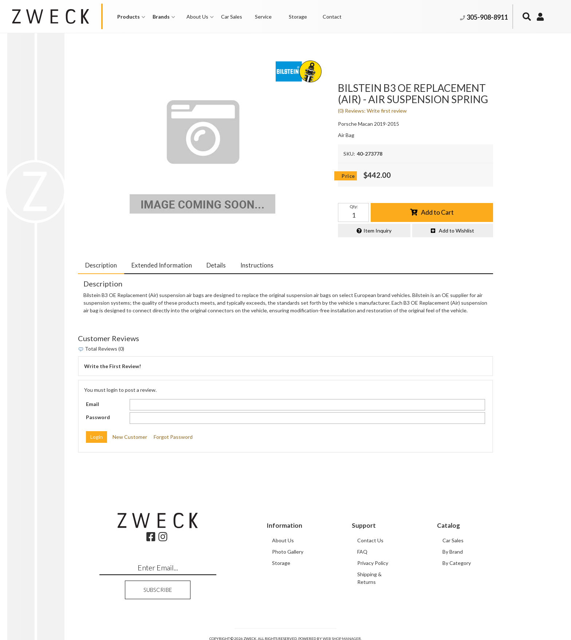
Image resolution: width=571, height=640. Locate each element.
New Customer (130, 437)
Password (98, 417)
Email (92, 404)
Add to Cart (437, 212)
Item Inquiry (377, 230)
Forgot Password (173, 437)
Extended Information (161, 265)
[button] (131, 16)
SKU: (349, 154)
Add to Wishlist (456, 230)
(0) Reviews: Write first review (372, 111)
